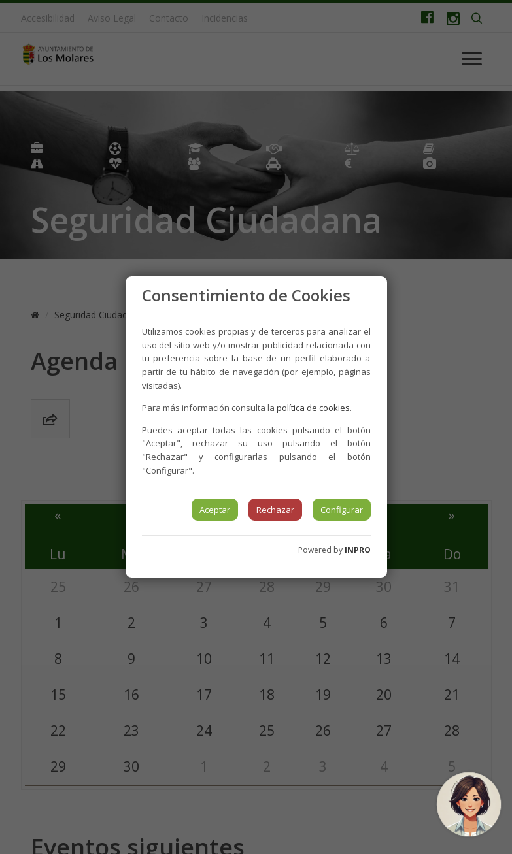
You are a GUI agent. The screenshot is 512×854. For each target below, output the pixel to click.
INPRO (358, 549)
